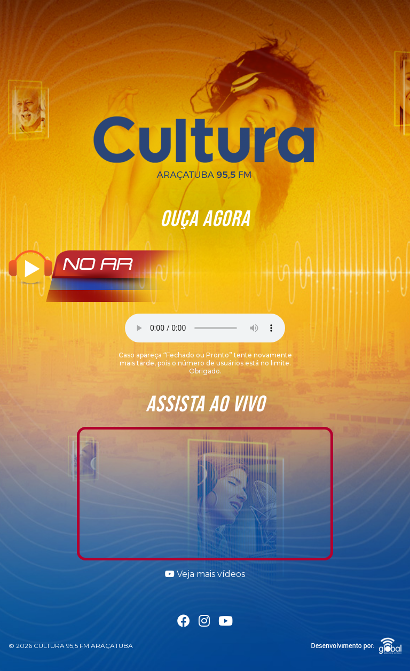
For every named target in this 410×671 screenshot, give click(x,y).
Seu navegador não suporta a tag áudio (205, 328)
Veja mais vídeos (205, 574)
